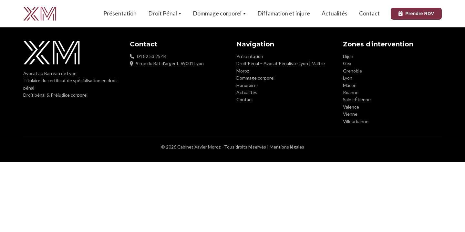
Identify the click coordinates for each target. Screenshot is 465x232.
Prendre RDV (416, 13)
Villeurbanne (355, 121)
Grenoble (352, 70)
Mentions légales (287, 147)
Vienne (350, 114)
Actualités (334, 13)
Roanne (350, 92)
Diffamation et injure (283, 13)
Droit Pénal (164, 13)
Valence (351, 107)
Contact (369, 13)
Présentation (120, 13)
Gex (347, 63)
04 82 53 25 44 (152, 56)
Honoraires (247, 85)
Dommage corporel (219, 13)
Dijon (348, 56)
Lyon (347, 78)
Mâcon (349, 85)
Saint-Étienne (357, 99)
